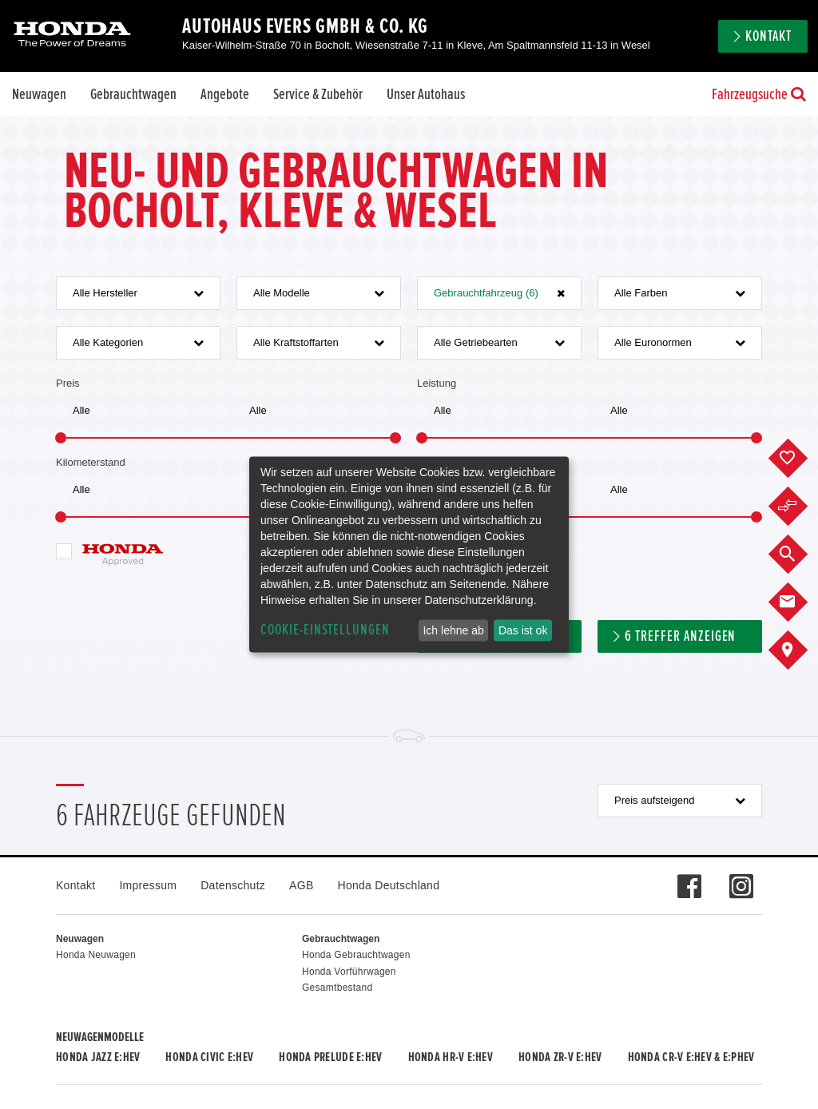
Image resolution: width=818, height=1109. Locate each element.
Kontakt (768, 36)
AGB (301, 885)
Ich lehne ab (453, 630)
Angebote (225, 94)
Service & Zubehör (318, 94)
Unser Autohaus (426, 94)
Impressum (148, 885)
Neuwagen (39, 94)
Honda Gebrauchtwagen (356, 954)
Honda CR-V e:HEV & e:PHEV (691, 1057)
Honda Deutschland (389, 885)
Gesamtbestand (337, 987)
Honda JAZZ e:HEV (98, 1057)
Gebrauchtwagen (133, 94)
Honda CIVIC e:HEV (209, 1057)
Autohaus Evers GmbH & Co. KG (305, 26)
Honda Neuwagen (96, 954)
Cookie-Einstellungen (325, 630)
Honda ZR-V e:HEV (560, 1057)
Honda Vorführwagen (349, 971)
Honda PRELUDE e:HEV (330, 1057)
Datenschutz (233, 885)
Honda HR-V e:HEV (450, 1057)
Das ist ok (522, 630)
